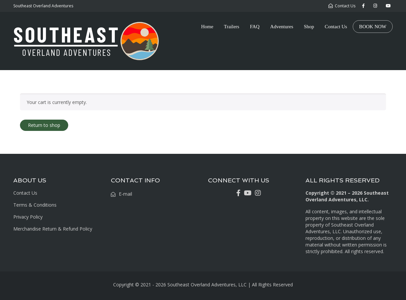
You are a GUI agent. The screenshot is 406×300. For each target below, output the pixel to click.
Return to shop (44, 125)
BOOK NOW (372, 26)
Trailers (231, 26)
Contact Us (336, 26)
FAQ (255, 26)
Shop (309, 26)
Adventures (281, 26)
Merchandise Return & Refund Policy (52, 229)
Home (207, 26)
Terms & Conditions (35, 205)
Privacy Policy (28, 217)
